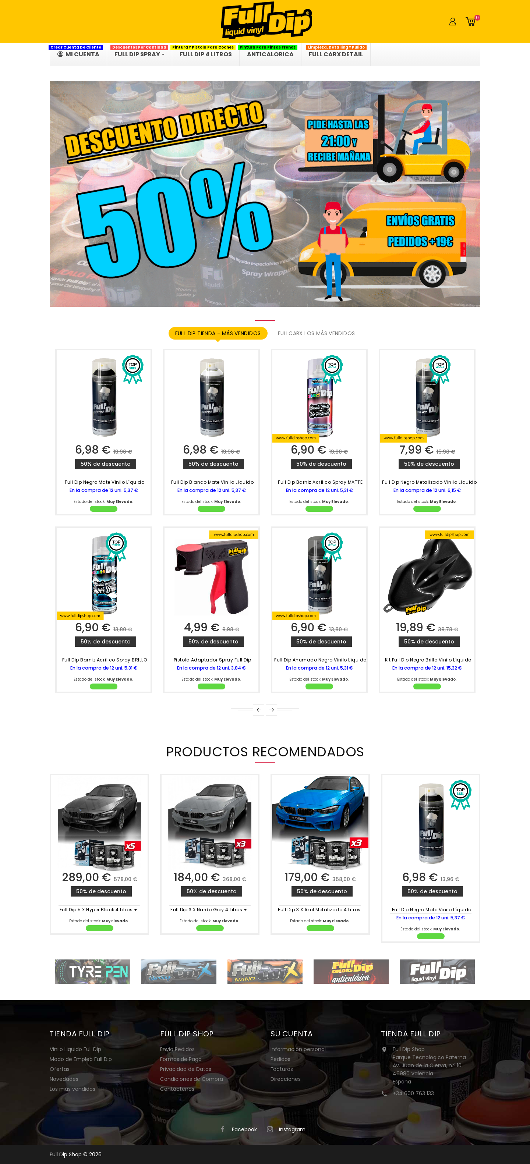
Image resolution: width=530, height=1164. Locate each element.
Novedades (64, 1079)
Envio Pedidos (177, 1049)
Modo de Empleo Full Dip (81, 1059)
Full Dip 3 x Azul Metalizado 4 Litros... (321, 909)
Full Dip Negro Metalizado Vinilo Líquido (429, 482)
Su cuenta (291, 1034)
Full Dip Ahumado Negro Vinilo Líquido (320, 660)
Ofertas (60, 1069)
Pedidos (280, 1059)
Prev (258, 710)
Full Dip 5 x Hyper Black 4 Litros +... (100, 909)
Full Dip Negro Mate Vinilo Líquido (104, 482)
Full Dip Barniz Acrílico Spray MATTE (320, 482)
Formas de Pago (181, 1059)
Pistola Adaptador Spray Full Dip (212, 660)
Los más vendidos (72, 1089)
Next (271, 710)
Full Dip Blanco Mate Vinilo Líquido (212, 482)
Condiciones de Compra (191, 1079)
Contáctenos (177, 1089)
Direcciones (286, 1079)
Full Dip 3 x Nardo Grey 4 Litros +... (210, 909)
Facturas (282, 1069)
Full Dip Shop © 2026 (76, 1154)
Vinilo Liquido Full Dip (75, 1049)
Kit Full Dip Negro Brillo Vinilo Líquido (428, 660)
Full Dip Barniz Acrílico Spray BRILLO (104, 660)
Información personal (298, 1049)
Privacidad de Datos (185, 1069)
